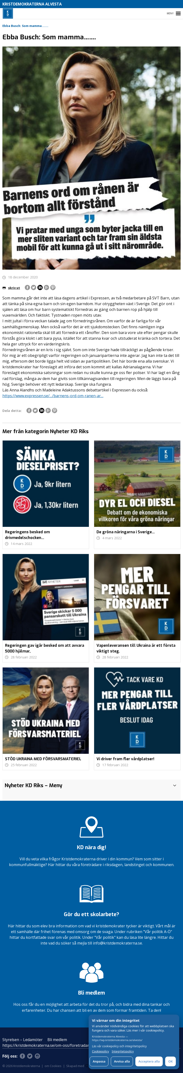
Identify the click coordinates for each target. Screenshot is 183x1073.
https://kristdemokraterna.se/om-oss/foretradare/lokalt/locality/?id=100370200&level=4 (80, 1045)
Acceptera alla (149, 1061)
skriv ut (11, 288)
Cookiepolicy (100, 1051)
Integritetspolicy (123, 1051)
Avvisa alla (122, 1061)
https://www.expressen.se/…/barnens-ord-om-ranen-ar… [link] (52, 395)
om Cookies (53, 1066)
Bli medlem (57, 1039)
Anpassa (99, 1061)
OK (170, 1061)
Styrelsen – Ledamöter (22, 1039)
